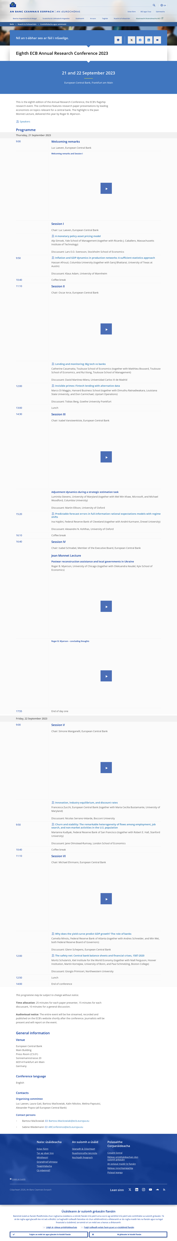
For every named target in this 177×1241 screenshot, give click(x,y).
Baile (12, 24)
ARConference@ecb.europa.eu (65, 1127)
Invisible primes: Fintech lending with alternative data (87, 385)
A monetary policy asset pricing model (78, 236)
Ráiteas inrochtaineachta (120, 1168)
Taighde (105, 18)
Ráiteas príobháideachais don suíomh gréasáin (122, 1158)
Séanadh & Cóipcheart (83, 1148)
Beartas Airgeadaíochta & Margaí (25, 18)
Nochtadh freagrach (82, 1157)
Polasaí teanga (115, 1172)
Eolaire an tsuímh (18, 1179)
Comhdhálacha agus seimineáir (53, 24)
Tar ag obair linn (45, 1153)
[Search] (139, 5)
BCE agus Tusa (146, 11)
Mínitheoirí (42, 1157)
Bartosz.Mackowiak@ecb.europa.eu (69, 1120)
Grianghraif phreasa (47, 1161)
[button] (158, 5)
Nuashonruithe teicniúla (84, 1153)
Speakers (25, 121)
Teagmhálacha (44, 1166)
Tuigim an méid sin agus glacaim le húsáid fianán (49, 1233)
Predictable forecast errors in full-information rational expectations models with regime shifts (106, 515)
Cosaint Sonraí (114, 1152)
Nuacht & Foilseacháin (122, 18)
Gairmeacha (160, 11)
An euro (93, 18)
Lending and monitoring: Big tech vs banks (80, 364)
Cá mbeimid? (43, 1170)
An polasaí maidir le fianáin (121, 1163)
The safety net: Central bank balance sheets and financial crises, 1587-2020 (99, 955)
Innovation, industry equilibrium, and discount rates (86, 802)
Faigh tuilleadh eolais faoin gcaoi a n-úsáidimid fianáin (109, 1226)
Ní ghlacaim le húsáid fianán (128, 1233)
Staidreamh (80, 18)
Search (154, 5)
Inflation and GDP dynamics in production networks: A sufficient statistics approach (105, 257)
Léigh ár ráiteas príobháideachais (61, 1226)
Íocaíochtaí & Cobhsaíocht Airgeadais (56, 18)
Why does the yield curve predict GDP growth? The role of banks (93, 933)
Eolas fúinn (132, 11)
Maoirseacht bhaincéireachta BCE (150, 18)
